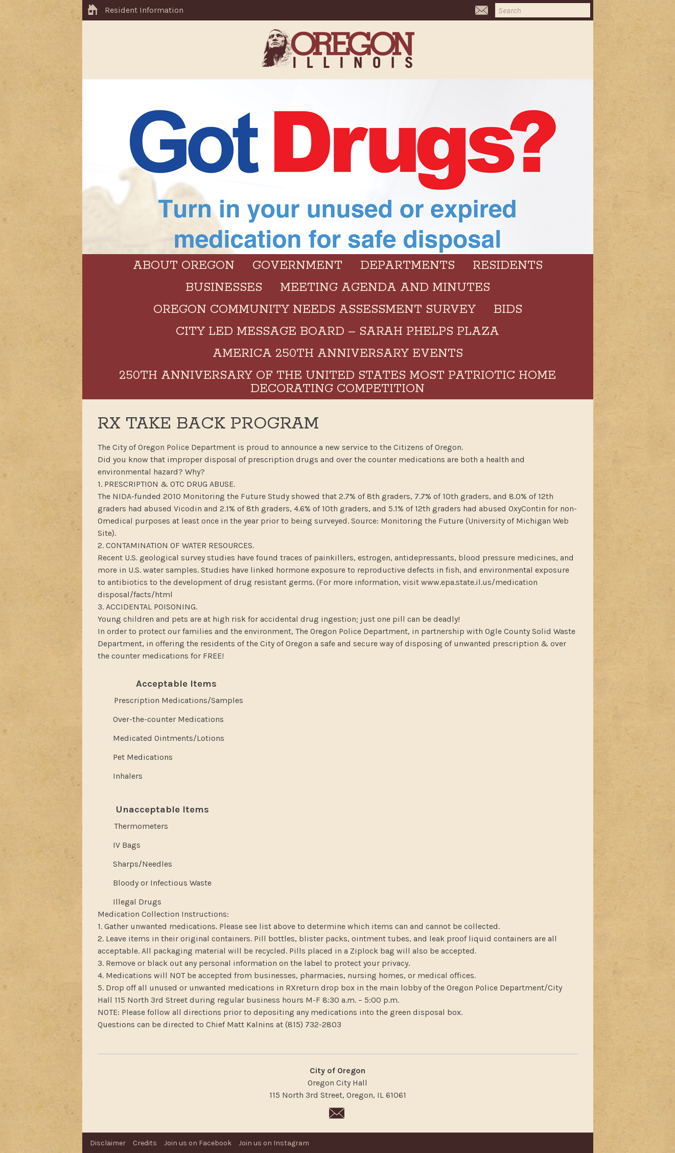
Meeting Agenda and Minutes (385, 287)
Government (297, 265)
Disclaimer (108, 1143)
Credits (145, 1143)
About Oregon (184, 265)
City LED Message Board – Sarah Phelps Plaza (337, 331)
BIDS (508, 309)
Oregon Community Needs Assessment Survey (314, 309)
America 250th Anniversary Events (338, 353)
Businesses (223, 287)
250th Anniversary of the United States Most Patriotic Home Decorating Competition (337, 382)
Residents (508, 265)
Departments (407, 265)
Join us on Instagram (274, 1143)
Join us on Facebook (197, 1143)
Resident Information (144, 10)
